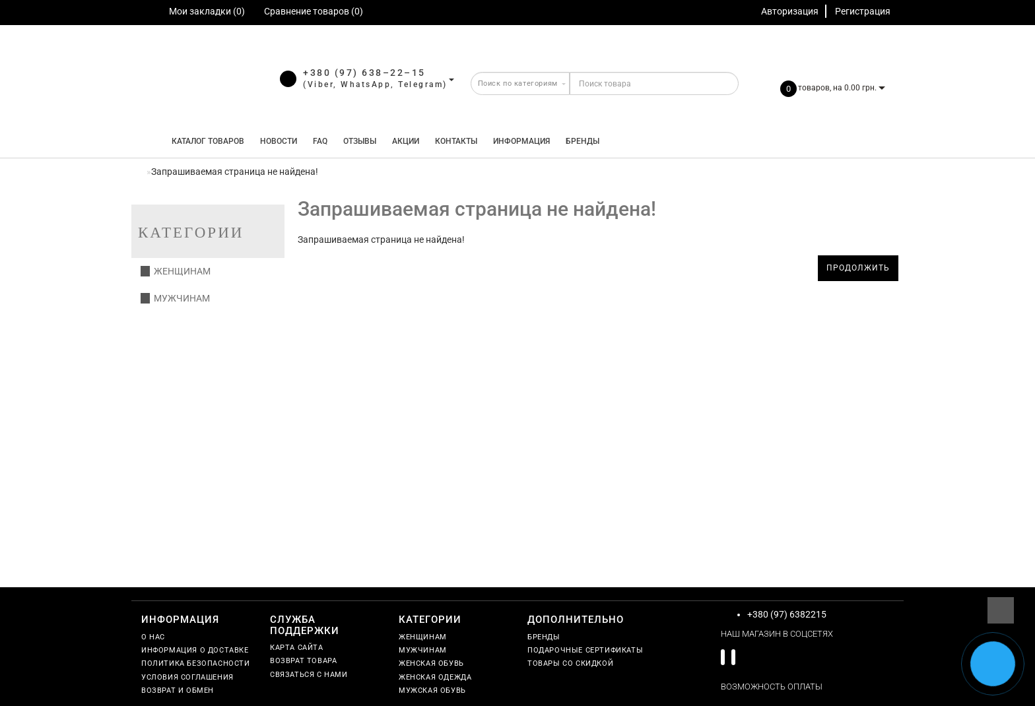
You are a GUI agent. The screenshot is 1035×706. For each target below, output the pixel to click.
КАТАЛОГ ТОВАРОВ (205, 141)
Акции (405, 141)
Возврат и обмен (177, 690)
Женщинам (176, 271)
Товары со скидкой (570, 663)
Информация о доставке (195, 650)
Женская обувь (431, 663)
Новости (278, 141)
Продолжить (858, 268)
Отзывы (359, 141)
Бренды (582, 141)
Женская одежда (435, 677)
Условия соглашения (187, 677)
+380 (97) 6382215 (786, 614)
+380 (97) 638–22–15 (364, 72)
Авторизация (789, 11)
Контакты (456, 141)
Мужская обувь (432, 690)
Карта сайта (296, 647)
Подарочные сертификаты (585, 650)
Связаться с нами (309, 674)
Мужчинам (175, 298)
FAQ (320, 141)
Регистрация (862, 11)
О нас (153, 637)
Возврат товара (303, 661)
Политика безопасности (195, 663)
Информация (521, 141)
